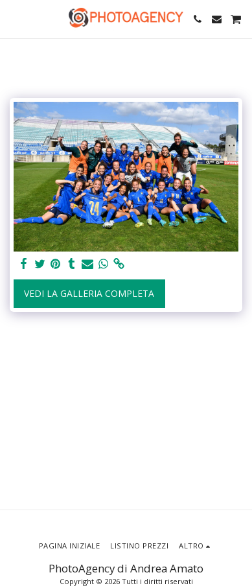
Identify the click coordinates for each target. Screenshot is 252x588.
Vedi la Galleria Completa (89, 293)
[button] (14, 18)
